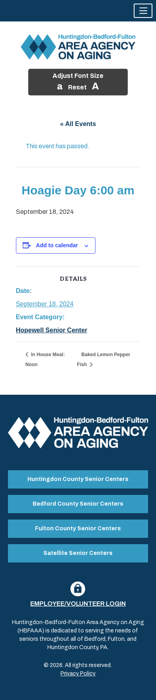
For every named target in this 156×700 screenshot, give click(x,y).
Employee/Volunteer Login (78, 603)
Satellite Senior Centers (78, 553)
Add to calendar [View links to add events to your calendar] (57, 245)
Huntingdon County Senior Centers (78, 479)
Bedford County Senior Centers (78, 504)
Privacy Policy (78, 674)
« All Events (78, 123)
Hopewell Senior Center (52, 330)
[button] (143, 11)
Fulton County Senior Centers (78, 528)
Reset (77, 87)
